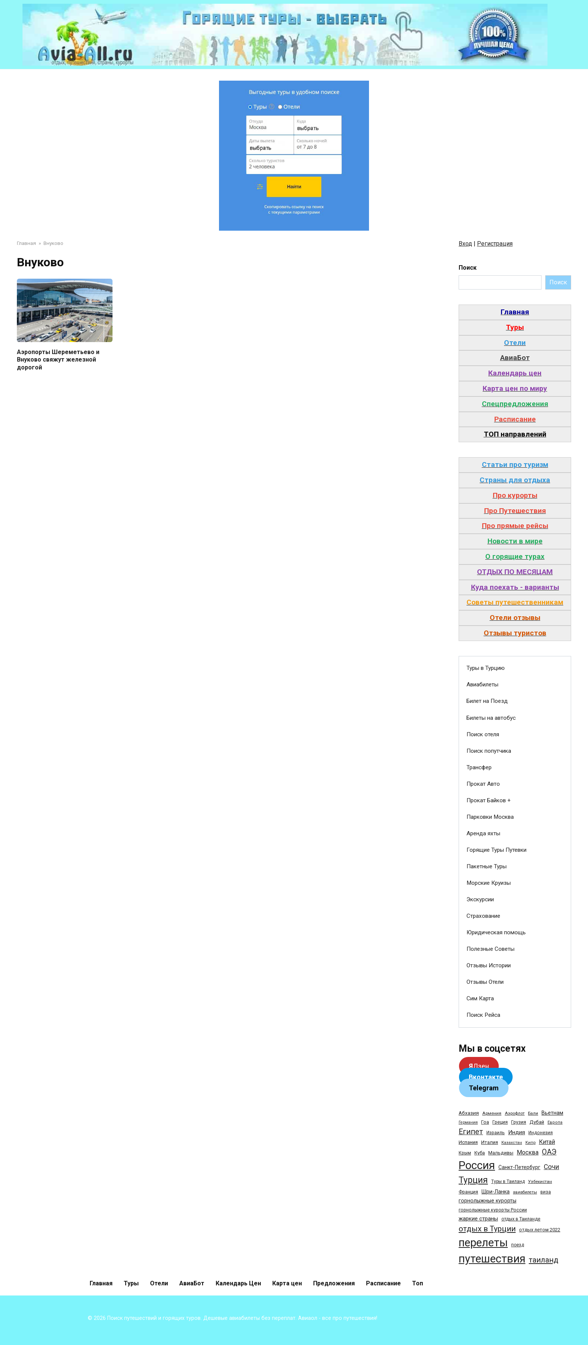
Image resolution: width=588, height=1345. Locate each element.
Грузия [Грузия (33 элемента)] (518, 1122)
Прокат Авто (483, 784)
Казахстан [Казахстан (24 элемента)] (511, 1142)
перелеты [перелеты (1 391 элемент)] (483, 1242)
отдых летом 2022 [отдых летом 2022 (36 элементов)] (539, 1229)
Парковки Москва (490, 817)
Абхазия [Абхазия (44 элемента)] (469, 1113)
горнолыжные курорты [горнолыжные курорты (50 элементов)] (487, 1201)
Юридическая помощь (496, 932)
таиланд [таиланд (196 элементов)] (543, 1259)
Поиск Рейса (483, 1015)
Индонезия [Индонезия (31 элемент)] (540, 1132)
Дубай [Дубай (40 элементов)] (537, 1122)
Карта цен (287, 1283)
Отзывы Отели (485, 982)
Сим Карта (480, 998)
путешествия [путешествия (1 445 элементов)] (492, 1258)
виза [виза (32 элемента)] (545, 1192)
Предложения (334, 1283)
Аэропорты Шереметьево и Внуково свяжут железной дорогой (58, 359)
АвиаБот (191, 1283)
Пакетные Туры (486, 866)
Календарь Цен (238, 1283)
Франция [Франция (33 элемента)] (468, 1192)
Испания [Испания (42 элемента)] (468, 1142)
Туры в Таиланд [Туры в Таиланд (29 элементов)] (508, 1181)
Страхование (483, 916)
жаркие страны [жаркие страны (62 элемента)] (478, 1218)
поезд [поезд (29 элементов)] (517, 1244)
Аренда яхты (483, 833)
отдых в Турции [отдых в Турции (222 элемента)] (487, 1228)
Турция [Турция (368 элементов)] (473, 1180)
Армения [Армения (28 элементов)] (491, 1113)
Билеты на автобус (491, 718)
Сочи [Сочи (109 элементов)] (551, 1167)
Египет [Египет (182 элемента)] (471, 1131)
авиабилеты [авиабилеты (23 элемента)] (525, 1192)
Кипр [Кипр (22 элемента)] (530, 1142)
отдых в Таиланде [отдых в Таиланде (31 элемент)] (520, 1219)
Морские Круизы (488, 883)
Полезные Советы (490, 949)
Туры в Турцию (485, 668)
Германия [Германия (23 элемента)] (468, 1122)
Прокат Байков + (488, 800)
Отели (159, 1283)
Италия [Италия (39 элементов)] (489, 1142)
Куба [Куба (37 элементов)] (479, 1153)
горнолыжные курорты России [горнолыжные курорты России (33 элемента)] (493, 1210)
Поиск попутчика (488, 751)
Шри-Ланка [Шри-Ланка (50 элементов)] (496, 1192)
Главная (101, 1283)
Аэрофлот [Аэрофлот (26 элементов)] (515, 1113)
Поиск (468, 267)
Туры (131, 1283)
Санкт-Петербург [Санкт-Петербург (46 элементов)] (519, 1167)
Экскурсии (480, 899)
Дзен (479, 1066)
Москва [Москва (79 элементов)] (527, 1152)
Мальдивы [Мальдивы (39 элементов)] (500, 1153)
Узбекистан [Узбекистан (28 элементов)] (540, 1181)
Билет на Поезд (487, 701)
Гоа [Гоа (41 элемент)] (485, 1122)
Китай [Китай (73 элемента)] (547, 1141)
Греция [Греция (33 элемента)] (500, 1122)
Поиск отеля (482, 734)
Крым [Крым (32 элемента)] (465, 1153)
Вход (465, 243)
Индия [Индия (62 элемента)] (516, 1132)
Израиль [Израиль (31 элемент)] (495, 1132)
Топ (417, 1283)
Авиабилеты (482, 684)
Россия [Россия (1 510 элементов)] (477, 1165)
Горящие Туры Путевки (496, 850)
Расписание (383, 1283)
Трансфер (479, 767)
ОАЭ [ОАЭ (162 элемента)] (549, 1152)
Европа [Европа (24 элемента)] (555, 1122)
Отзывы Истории (488, 965)
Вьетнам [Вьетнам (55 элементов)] (552, 1112)
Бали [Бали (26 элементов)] (533, 1113)
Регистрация (495, 243)
